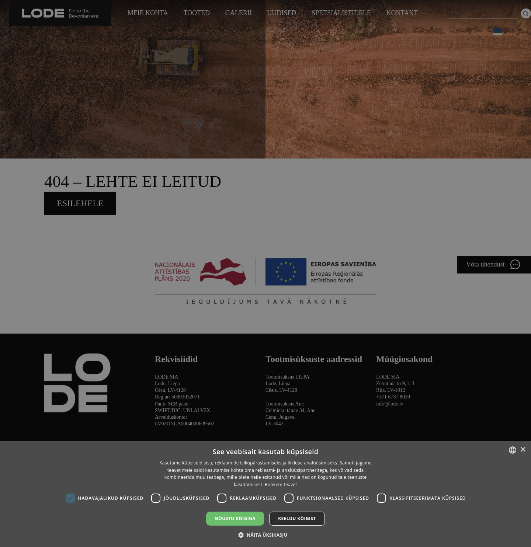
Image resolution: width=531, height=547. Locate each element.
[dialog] (265, 273)
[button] (265, 534)
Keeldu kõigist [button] (297, 518)
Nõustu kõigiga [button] (235, 518)
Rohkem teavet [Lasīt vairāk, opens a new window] (281, 484)
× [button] (522, 450)
